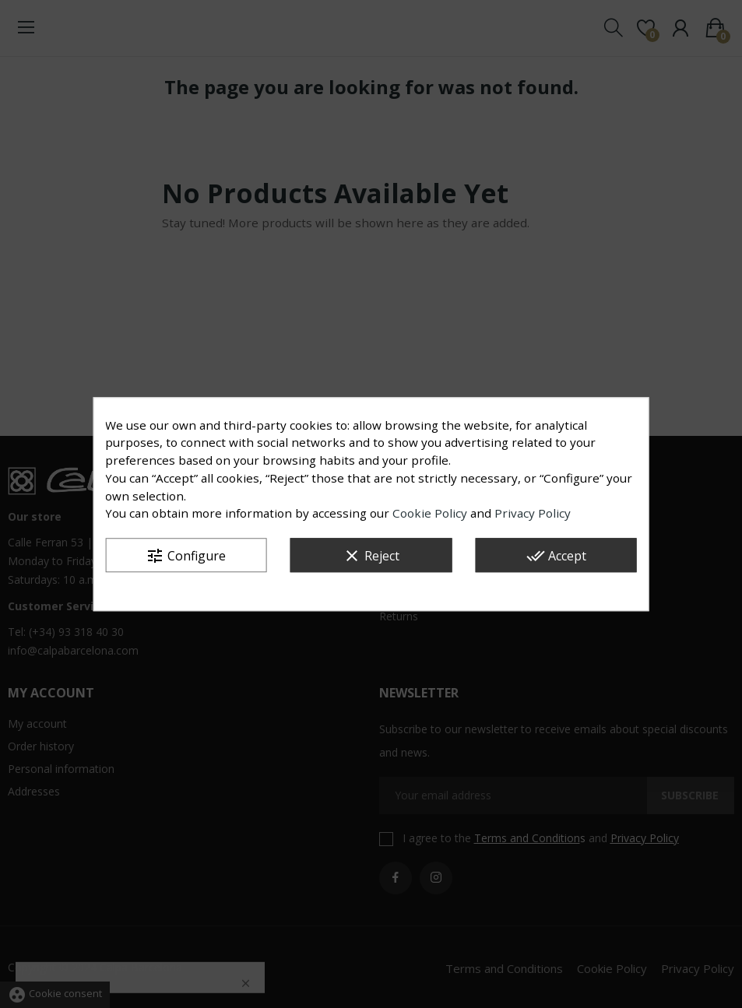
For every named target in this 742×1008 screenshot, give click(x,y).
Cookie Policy (429, 514)
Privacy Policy (532, 514)
